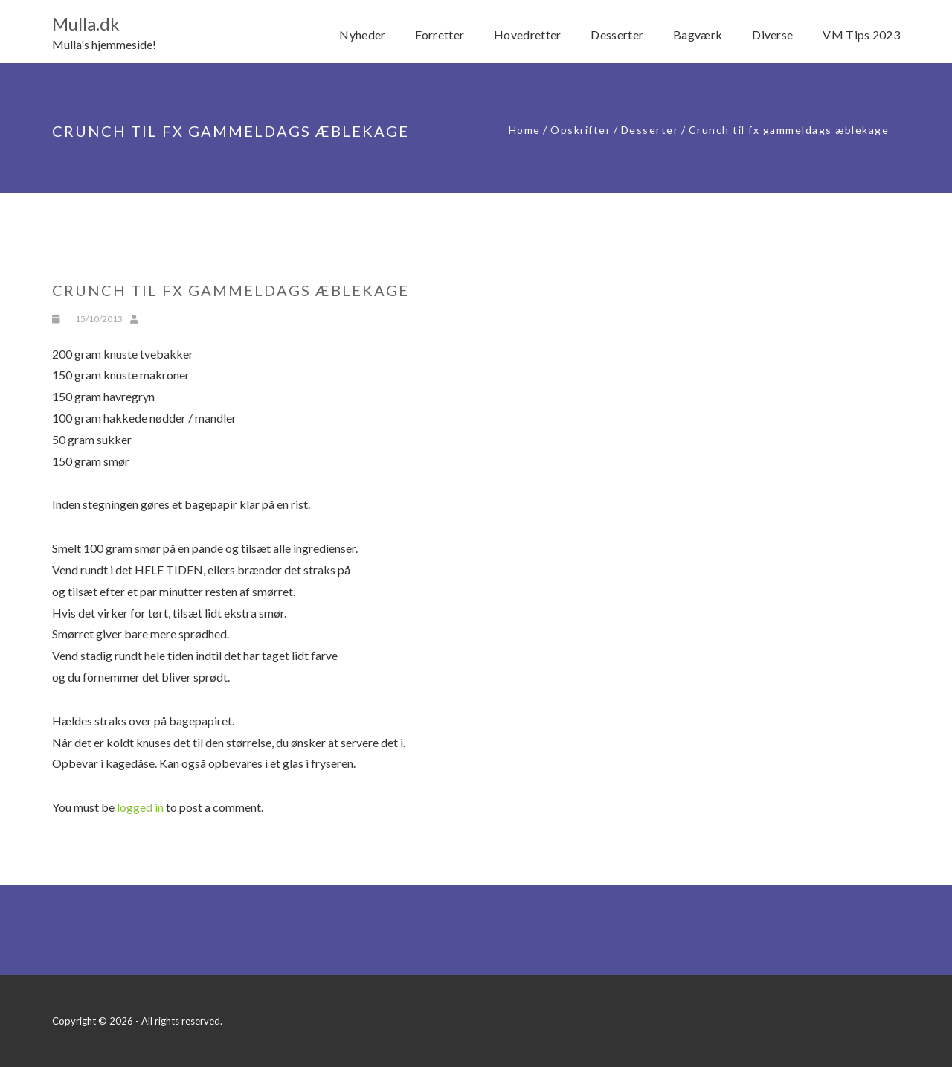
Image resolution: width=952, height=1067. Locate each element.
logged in (140, 807)
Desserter (650, 130)
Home (525, 130)
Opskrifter (580, 130)
